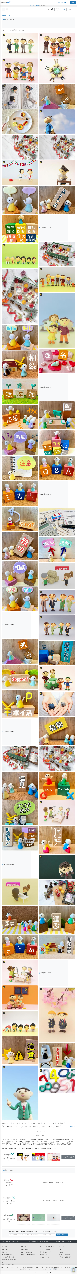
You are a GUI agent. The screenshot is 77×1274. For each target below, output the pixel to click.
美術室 (60, 1123)
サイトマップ (5, 1262)
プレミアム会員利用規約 (65, 1254)
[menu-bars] (3, 9)
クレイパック (35, 1123)
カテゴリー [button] (71, 9)
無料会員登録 (24, 1249)
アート (15, 1123)
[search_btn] (64, 9)
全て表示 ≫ (72, 1126)
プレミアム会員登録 (26, 1252)
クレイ (24, 1123)
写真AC (4, 15)
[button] (62, 2)
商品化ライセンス (44, 1254)
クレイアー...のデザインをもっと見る (68, 1156)
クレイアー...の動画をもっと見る (68, 1217)
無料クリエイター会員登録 (28, 1254)
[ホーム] (27, 1272)
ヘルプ (60, 1249)
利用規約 (61, 1252)
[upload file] (52, 9)
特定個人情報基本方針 (8, 1257)
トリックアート (45, 1126)
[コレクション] (41, 1272)
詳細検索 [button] (58, 9)
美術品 (56, 1126)
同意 (55, 1269)
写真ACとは (5, 1249)
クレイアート (11, 15)
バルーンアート (49, 1123)
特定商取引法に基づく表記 (9, 1259)
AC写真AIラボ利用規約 (65, 1257)
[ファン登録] (35, 1272)
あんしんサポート (44, 1257)
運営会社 (4, 1252)
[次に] (50, 1131)
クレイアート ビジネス (29, 1126)
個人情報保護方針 (7, 1254)
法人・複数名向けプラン (46, 1252)
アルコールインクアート (10, 1126)
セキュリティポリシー (8, 1264)
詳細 (51, 1269)
